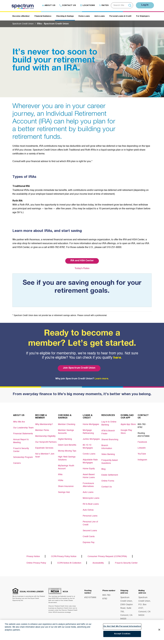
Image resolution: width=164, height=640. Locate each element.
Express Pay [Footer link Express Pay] (88, 542)
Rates (103, 5)
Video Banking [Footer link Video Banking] (108, 454)
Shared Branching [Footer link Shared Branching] (109, 440)
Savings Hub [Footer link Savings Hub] (64, 492)
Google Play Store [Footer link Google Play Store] (126, 431)
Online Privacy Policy (36, 563)
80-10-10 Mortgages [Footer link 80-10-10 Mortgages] (88, 446)
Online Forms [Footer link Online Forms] (107, 481)
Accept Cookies (122, 634)
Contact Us (67, 5)
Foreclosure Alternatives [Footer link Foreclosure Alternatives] (88, 484)
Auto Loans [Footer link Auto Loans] (88, 492)
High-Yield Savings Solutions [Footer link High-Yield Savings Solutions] (66, 458)
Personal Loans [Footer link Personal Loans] (90, 516)
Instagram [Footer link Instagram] (142, 460)
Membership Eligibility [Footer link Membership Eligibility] (45, 436)
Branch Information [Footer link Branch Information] (106, 446)
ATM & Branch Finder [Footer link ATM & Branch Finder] (108, 432)
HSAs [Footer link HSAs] (60, 480)
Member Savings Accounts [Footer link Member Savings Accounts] (66, 431)
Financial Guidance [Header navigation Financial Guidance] (42, 16)
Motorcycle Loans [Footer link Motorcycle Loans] (91, 498)
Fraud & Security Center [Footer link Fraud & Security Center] (21, 449)
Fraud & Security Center (126, 563)
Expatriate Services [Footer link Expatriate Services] (44, 448)
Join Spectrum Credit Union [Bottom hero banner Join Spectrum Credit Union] (79, 368)
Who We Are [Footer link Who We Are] (19, 422)
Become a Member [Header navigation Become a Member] (21, 16)
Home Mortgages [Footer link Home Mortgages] (91, 424)
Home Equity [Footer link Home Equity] (89, 469)
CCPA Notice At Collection (69, 563)
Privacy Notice (33, 556)
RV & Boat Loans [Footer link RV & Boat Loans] (91, 504)
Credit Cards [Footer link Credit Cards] (89, 536)
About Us (48, 5)
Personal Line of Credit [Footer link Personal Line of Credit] (90, 523)
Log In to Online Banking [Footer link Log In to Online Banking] (108, 423)
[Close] (159, 630)
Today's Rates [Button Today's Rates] (82, 268)
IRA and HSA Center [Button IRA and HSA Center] (82, 261)
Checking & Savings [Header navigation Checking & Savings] (65, 16)
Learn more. (102, 379)
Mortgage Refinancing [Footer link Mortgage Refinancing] (88, 431)
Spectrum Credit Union (23, 24)
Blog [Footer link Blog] (103, 469)
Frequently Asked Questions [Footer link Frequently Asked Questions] (109, 461)
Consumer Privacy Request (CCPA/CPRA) (107, 556)
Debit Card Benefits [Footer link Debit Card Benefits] (67, 445)
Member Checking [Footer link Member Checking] (66, 424)
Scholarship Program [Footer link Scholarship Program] (23, 457)
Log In (144, 5)
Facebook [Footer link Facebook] (142, 442)
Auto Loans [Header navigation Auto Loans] (99, 16)
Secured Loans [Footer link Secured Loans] (90, 531)
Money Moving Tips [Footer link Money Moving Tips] (67, 451)
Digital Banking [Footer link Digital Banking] (65, 439)
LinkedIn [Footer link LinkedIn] (142, 448)
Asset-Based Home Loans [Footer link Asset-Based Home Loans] (89, 476)
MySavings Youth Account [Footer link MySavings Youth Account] (66, 467)
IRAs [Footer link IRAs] (60, 475)
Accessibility (98, 563)
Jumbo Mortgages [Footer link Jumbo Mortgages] (91, 439)
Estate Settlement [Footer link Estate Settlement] (109, 475)
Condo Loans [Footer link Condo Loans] (89, 454)
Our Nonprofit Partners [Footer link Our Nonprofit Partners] (46, 442)
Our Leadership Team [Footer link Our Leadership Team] (23, 428)
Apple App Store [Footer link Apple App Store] (128, 424)
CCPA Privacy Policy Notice (63, 556)
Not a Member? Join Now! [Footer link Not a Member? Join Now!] (44, 455)
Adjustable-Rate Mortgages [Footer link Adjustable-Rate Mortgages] (90, 461)
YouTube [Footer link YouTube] (142, 454)
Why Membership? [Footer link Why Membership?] (44, 424)
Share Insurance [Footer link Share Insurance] (66, 486)
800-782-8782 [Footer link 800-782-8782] (142, 425)
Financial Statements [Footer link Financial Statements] (23, 434)
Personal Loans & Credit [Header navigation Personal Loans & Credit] (120, 16)
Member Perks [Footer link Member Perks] (42, 430)
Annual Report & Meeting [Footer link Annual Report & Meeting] (21, 441)
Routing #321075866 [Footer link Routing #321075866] (143, 434)
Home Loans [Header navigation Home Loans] (84, 16)
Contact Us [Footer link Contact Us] (106, 487)
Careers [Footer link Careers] (17, 463)
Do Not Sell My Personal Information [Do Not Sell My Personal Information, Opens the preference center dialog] (122, 627)
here (117, 358)
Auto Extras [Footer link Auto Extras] (88, 510)
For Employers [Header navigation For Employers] (142, 16)
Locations (87, 5)
